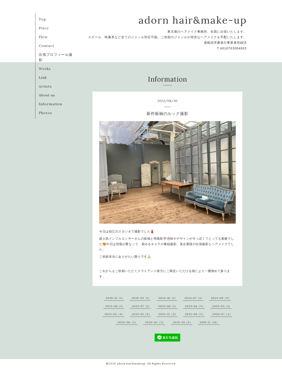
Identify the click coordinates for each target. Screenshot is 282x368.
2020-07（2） (222, 314)
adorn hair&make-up (192, 20)
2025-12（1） (115, 298)
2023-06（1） (168, 306)
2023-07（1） (141, 306)
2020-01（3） (182, 322)
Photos (45, 113)
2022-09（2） (195, 314)
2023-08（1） (114, 306)
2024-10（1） (167, 298)
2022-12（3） (168, 314)
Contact (46, 45)
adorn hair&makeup (131, 363)
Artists (45, 86)
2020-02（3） (155, 322)
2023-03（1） (222, 306)
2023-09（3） (221, 298)
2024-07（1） (194, 298)
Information (50, 104)
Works (45, 68)
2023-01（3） (141, 314)
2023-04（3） (195, 306)
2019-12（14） (209, 322)
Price (44, 28)
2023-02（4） (114, 314)
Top (42, 19)
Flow (43, 37)
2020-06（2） (127, 322)
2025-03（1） (141, 298)
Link (43, 77)
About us (47, 95)
